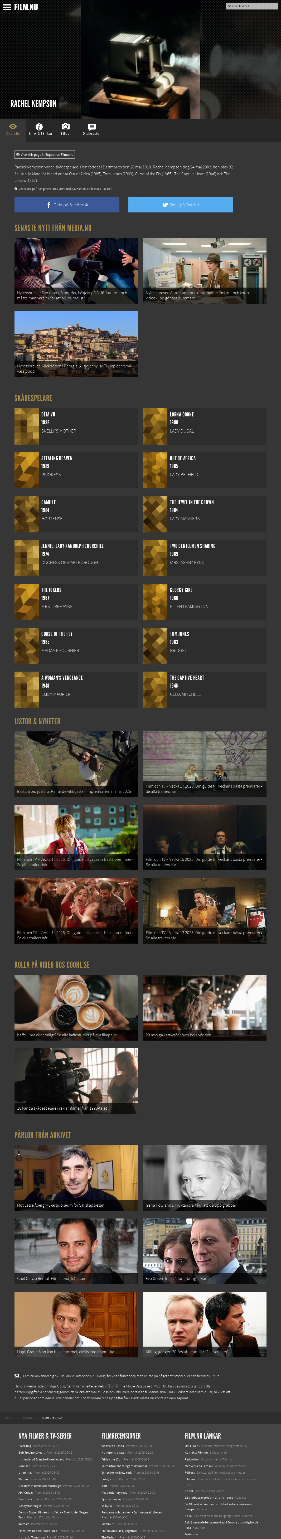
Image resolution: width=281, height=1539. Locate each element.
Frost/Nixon (109, 1446)
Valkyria (106, 1473)
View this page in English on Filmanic (44, 155)
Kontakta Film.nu (196, 1420)
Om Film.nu (192, 1413)
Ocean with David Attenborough (39, 1453)
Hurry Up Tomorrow (31, 1504)
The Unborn (109, 1504)
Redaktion (192, 1426)
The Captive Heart (189, 174)
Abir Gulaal (25, 1460)
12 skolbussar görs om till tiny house (209, 1465)
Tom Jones (112, 174)
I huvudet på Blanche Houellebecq (41, 1426)
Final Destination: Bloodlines (37, 1498)
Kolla (188, 1483)
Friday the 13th (111, 1426)
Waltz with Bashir (112, 1413)
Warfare (23, 1446)
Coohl (189, 1458)
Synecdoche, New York (116, 1439)
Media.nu (191, 1508)
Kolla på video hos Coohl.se (52, 948)
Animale (23, 1491)
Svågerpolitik (193, 1520)
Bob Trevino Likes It (31, 1420)
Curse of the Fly (148, 174)
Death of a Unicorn (30, 1466)
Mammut (107, 1491)
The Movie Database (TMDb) (141, 1353)
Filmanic (190, 1446)
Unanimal (25, 1439)
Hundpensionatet (113, 1420)
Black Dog (24, 1413)
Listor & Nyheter (37, 715)
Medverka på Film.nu (199, 1433)
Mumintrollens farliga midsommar (124, 1433)
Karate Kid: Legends (31, 1529)
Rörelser (24, 1433)
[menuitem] (8, 1385)
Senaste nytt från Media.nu (53, 228)
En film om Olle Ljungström (119, 1498)
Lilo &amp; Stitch (29, 1523)
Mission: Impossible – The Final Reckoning (46, 1511)
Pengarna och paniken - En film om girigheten (131, 1479)
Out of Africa (79, 174)
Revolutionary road (114, 1460)
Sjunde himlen (111, 1466)
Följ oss (190, 1439)
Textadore (191, 1501)
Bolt (104, 1453)
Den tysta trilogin (29, 1473)
